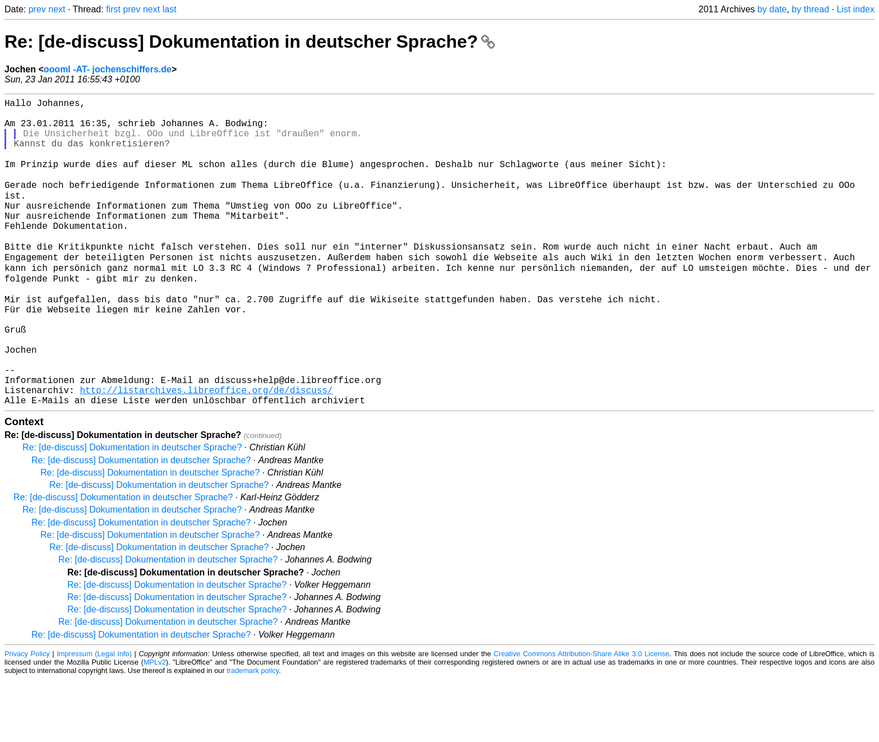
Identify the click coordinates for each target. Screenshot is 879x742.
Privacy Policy (27, 716)
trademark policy (252, 733)
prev (37, 9)
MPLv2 (155, 725)
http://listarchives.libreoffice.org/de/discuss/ (206, 450)
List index (855, 9)
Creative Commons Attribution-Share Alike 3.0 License (581, 716)
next (56, 9)
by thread (810, 9)
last (170, 9)
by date (772, 9)
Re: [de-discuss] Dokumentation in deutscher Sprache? (249, 41)
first (113, 9)
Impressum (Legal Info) (94, 716)
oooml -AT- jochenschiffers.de (108, 69)
